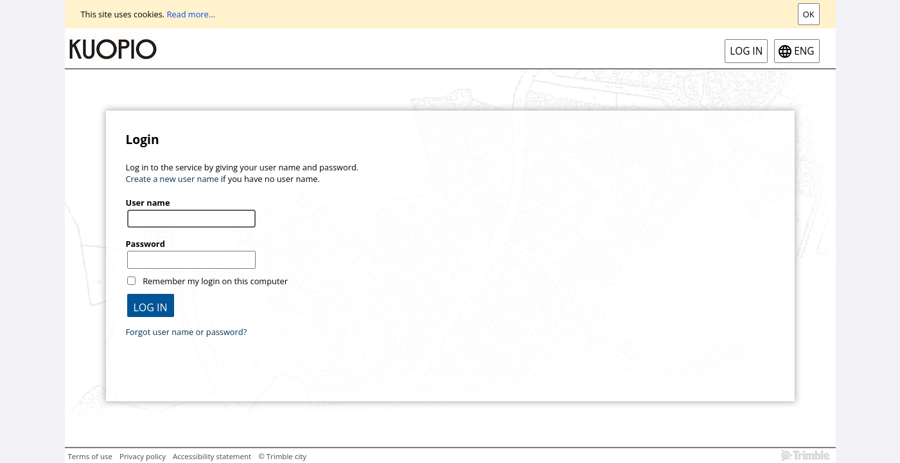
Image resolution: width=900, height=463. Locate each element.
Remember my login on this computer (215, 281)
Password (145, 244)
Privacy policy (142, 456)
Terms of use (90, 456)
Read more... (190, 14)
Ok (809, 14)
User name (148, 202)
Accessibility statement (212, 456)
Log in (746, 51)
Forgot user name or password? (186, 332)
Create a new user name (172, 179)
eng (804, 51)
